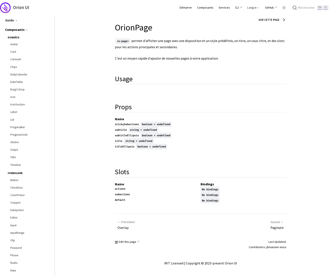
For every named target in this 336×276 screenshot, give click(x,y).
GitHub (269, 7)
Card (13, 52)
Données (13, 37)
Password (16, 248)
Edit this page (125, 242)
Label (13, 112)
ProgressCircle (19, 134)
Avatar (14, 44)
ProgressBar (17, 127)
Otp (12, 240)
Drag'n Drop (17, 89)
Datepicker (17, 210)
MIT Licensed (173, 263)
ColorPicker (17, 195)
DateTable (16, 82)
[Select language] (253, 7)
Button (14, 180)
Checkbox (16, 187)
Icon (12, 97)
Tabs (13, 157)
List (12, 120)
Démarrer (186, 7)
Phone (14, 255)
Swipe (14, 150)
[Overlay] (159, 224)
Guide (11, 20)
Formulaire (15, 173)
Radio (14, 263)
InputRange (17, 233)
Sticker (14, 142)
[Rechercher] (311, 8)
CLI (237, 7)
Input (13, 225)
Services (224, 7)
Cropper (15, 202)
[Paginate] (245, 224)
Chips (13, 67)
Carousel (15, 59)
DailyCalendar (18, 74)
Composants (17, 29)
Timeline (15, 165)
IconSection (17, 104)
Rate (13, 270)
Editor (14, 217)
